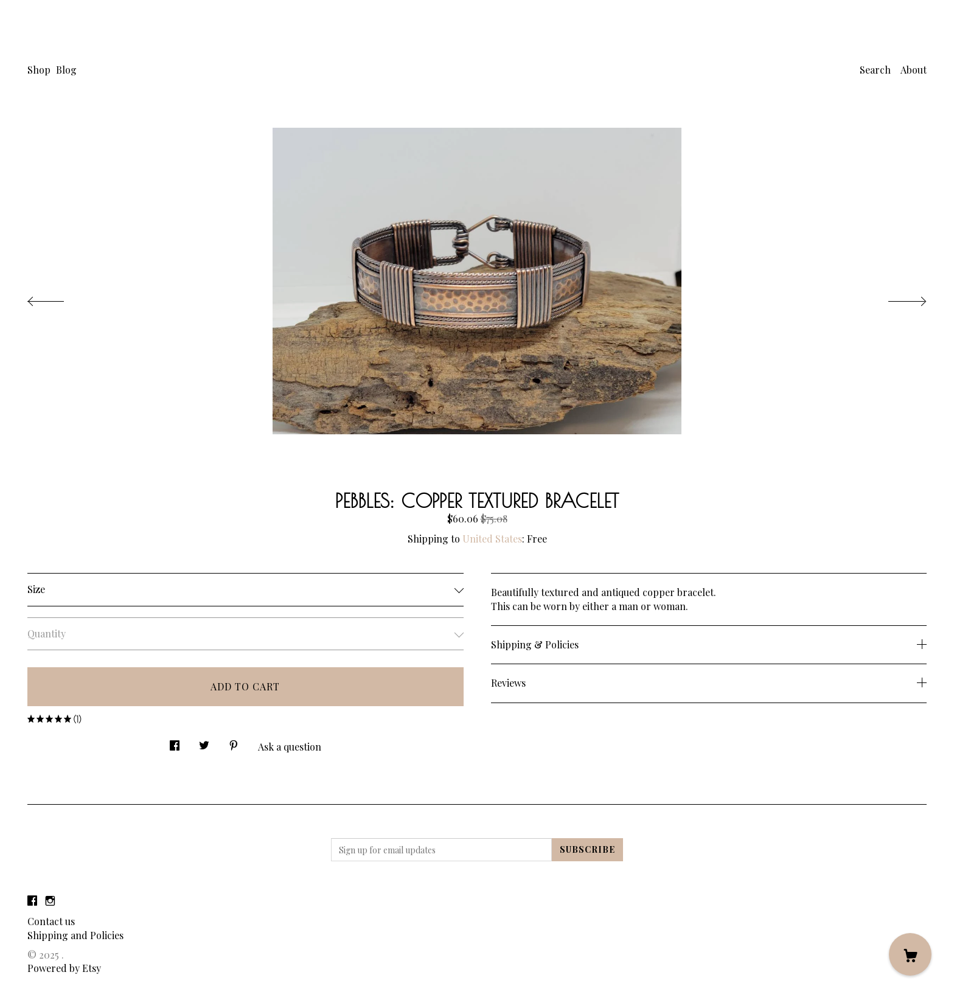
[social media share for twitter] (204, 742)
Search (875, 69)
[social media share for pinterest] (233, 742)
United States (492, 538)
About (913, 69)
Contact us (51, 921)
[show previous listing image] (57, 298)
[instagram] (50, 900)
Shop (38, 69)
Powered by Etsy (64, 968)
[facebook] (32, 900)
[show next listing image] (896, 298)
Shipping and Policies (75, 935)
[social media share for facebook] (174, 742)
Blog (66, 69)
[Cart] (910, 954)
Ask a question (289, 746)
